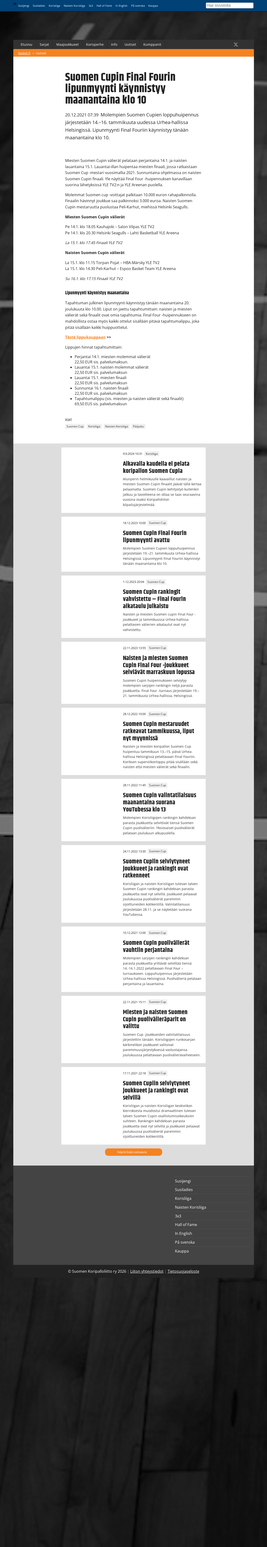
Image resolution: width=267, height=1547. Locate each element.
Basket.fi (24, 53)
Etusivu (26, 44)
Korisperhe (95, 44)
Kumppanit (152, 44)
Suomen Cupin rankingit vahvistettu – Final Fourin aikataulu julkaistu (154, 599)
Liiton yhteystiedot (147, 1271)
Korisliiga (54, 5)
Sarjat (44, 44)
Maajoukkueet (67, 44)
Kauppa (153, 5)
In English (121, 5)
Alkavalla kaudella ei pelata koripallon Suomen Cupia (156, 467)
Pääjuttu (138, 426)
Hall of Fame (104, 5)
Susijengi (23, 5)
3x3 (91, 5)
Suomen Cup (75, 426)
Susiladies (39, 5)
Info (114, 44)
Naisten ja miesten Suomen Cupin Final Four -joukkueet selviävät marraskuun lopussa (159, 665)
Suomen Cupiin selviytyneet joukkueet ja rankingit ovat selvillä (156, 1090)
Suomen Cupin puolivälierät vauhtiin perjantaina (156, 946)
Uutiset (130, 44)
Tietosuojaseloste (183, 1271)
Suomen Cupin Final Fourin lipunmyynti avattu (155, 536)
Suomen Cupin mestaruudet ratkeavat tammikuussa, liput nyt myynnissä (158, 731)
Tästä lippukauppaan (85, 337)
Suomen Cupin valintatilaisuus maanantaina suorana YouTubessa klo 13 (159, 802)
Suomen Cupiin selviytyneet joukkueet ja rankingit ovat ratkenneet (156, 868)
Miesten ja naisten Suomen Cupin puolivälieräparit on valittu (155, 1019)
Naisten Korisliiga (74, 5)
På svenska (138, 5)
